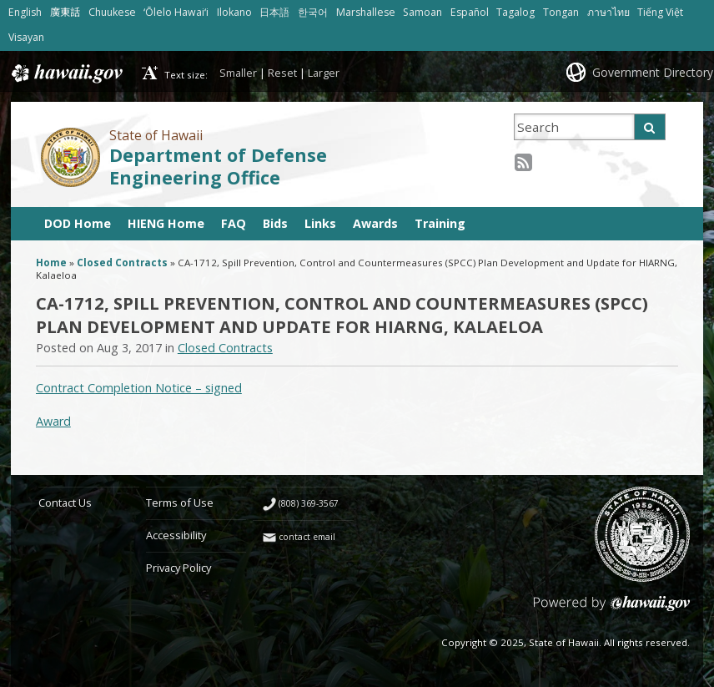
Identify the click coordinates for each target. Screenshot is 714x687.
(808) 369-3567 (309, 503)
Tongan (561, 12)
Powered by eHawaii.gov (612, 610)
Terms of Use (180, 502)
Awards (375, 223)
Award (53, 421)
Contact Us (65, 502)
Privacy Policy (178, 567)
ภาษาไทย (608, 12)
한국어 (313, 12)
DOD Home (77, 223)
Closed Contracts (122, 262)
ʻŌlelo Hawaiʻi (176, 12)
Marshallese (365, 12)
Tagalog (515, 12)
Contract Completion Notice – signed (139, 388)
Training (440, 223)
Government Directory (652, 72)
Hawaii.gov (65, 73)
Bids (275, 223)
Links (320, 223)
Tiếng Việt (660, 12)
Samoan (422, 12)
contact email (307, 537)
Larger (323, 72)
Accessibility (176, 535)
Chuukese (112, 12)
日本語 (274, 12)
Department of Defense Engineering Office (218, 166)
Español (469, 12)
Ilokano (234, 12)
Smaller (238, 72)
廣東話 (65, 12)
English (25, 12)
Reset (282, 72)
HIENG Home (166, 223)
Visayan (26, 37)
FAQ (233, 223)
